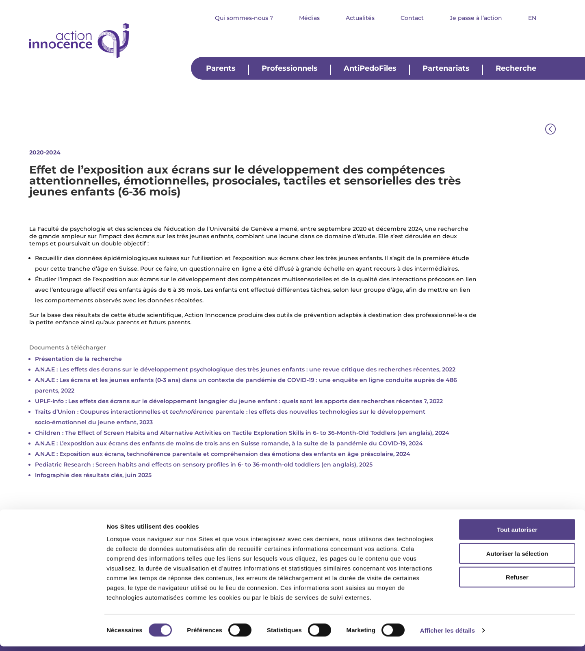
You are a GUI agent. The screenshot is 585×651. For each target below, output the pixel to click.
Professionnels (290, 69)
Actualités (360, 18)
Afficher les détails (447, 634)
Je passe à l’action (476, 18)
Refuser (517, 581)
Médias (309, 18)
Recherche (516, 69)
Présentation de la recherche (78, 358)
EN (532, 18)
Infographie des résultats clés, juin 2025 (93, 475)
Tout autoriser (517, 534)
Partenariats (446, 69)
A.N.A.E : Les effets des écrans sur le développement (112, 369)
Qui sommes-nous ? (244, 18)
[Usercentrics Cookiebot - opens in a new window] (52, 635)
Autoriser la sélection (517, 558)
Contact (412, 18)
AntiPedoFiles (370, 69)
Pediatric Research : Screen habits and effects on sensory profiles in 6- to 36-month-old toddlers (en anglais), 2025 (204, 464)
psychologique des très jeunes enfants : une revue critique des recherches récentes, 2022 (322, 369)
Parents (221, 69)
